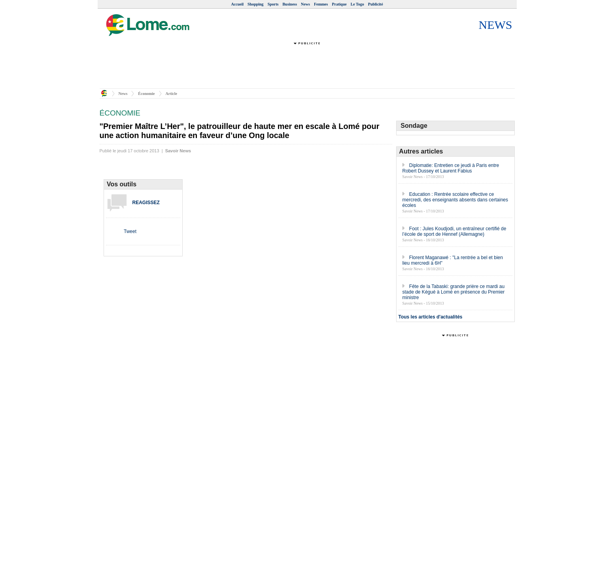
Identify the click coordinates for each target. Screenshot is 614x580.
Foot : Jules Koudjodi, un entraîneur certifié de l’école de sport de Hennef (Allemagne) (454, 231)
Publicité (375, 4)
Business (289, 4)
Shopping (255, 4)
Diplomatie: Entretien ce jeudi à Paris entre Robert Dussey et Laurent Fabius (450, 168)
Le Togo (357, 4)
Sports (273, 4)
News (305, 4)
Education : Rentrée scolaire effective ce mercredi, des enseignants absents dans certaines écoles (455, 199)
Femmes (321, 4)
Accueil (237, 4)
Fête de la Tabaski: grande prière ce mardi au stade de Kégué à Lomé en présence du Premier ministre (453, 292)
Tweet (130, 231)
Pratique (339, 4)
